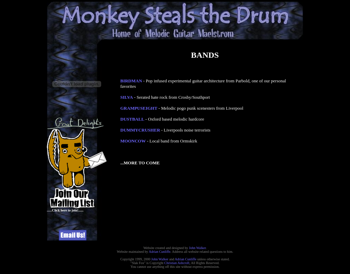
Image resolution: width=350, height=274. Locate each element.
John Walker (197, 248)
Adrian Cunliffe (159, 252)
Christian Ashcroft (177, 263)
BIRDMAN (131, 80)
